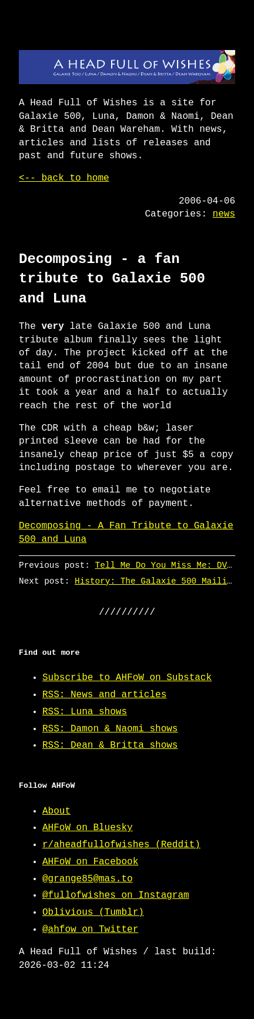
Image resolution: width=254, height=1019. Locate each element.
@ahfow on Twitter (90, 929)
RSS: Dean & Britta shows (110, 745)
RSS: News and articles (104, 694)
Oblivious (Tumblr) (93, 912)
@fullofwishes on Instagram (115, 895)
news (224, 214)
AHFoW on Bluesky (87, 827)
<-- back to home (64, 178)
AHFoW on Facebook (90, 861)
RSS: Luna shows (84, 711)
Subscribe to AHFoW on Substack (127, 677)
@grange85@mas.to (87, 879)
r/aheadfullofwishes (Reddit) (121, 844)
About (56, 811)
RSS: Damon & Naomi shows (110, 728)
